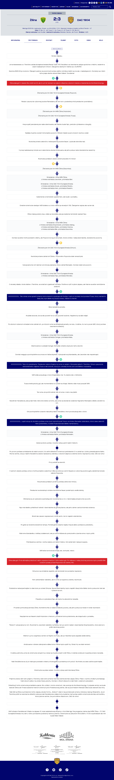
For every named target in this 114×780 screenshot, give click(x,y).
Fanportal (84, 2)
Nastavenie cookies (57, 777)
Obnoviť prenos (57, 48)
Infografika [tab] (15, 40)
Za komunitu (84, 7)
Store (77, 2)
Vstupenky (46, 7)
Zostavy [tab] (49, 40)
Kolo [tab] (101, 40)
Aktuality (36, 7)
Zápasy (62, 7)
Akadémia (75, 7)
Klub (68, 7)
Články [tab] (63, 40)
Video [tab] (89, 40)
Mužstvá (55, 7)
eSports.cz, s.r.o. (68, 775)
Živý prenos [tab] (33, 40)
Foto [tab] (76, 40)
